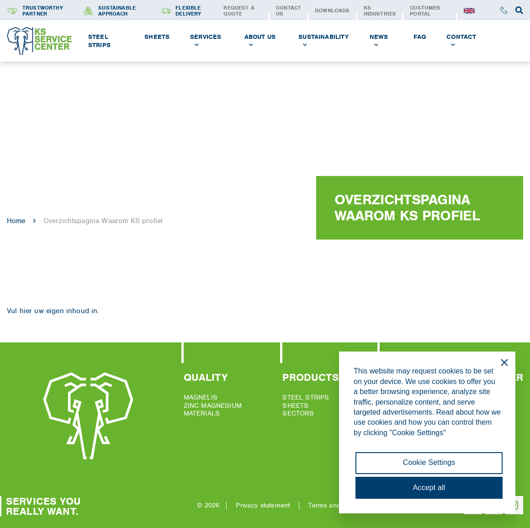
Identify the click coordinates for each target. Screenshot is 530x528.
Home (16, 220)
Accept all (429, 487)
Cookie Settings (429, 462)
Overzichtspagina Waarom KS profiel (103, 220)
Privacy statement (263, 505)
